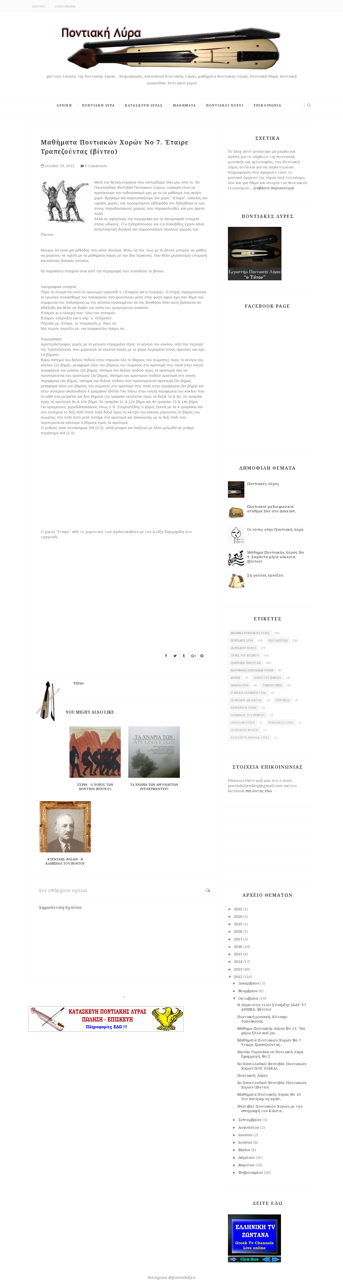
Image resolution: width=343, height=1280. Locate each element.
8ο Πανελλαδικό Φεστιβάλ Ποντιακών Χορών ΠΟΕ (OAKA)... (272, 1066)
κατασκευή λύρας (244, 707)
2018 (238, 931)
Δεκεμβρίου (249, 983)
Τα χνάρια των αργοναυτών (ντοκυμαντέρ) (154, 787)
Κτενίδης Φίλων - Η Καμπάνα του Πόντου (65, 861)
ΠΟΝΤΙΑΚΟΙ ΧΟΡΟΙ (225, 105)
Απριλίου (247, 1157)
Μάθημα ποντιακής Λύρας (250, 633)
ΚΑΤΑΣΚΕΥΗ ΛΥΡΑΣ (144, 105)
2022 (238, 908)
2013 (238, 969)
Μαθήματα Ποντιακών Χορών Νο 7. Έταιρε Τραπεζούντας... (269, 1042)
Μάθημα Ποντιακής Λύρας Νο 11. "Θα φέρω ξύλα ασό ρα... (271, 1030)
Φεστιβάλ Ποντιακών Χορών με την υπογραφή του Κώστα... (270, 1108)
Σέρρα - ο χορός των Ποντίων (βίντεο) (95, 787)
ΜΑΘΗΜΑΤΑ (184, 105)
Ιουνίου (245, 1142)
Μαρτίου (246, 1164)
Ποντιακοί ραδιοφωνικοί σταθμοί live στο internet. (271, 508)
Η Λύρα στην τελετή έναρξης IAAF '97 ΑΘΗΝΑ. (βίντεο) (271, 1007)
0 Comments (96, 165)
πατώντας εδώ (259, 790)
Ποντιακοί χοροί (243, 648)
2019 (238, 923)
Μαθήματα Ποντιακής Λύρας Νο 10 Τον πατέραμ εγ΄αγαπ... (269, 1096)
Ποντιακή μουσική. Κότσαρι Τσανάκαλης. (262, 1019)
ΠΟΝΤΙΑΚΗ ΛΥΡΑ (98, 105)
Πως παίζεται (278, 640)
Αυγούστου (249, 1127)
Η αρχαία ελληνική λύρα (248, 692)
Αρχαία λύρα (240, 685)
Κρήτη (235, 678)
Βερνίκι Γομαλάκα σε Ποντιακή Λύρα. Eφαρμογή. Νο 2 (270, 1054)
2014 (238, 961)
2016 (238, 946)
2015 (238, 953)
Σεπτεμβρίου (250, 1119)
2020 (238, 916)
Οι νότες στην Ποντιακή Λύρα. (275, 529)
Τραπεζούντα (272, 685)
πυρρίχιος (283, 700)
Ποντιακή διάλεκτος (246, 700)
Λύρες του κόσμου (245, 655)
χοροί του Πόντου (267, 678)
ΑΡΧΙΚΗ (64, 105)
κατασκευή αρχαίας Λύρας (250, 737)
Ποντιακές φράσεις (245, 730)
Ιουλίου (245, 1134)
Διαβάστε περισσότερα (273, 187)
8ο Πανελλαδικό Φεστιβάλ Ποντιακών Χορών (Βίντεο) (272, 1084)
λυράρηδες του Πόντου (248, 715)
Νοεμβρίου (248, 990)
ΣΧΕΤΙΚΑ (38, 6)
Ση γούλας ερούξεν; (265, 575)
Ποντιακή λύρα (242, 640)
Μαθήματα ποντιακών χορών (252, 670)
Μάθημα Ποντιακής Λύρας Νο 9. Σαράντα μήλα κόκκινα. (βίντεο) (275, 557)
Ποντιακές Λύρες (263, 483)
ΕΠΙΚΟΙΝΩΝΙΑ (65, 6)
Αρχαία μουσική (243, 722)
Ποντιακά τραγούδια (246, 663)
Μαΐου (244, 1149)
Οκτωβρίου (249, 998)
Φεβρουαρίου (251, 1172)
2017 (238, 938)
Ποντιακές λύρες (281, 722)
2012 (238, 976)
